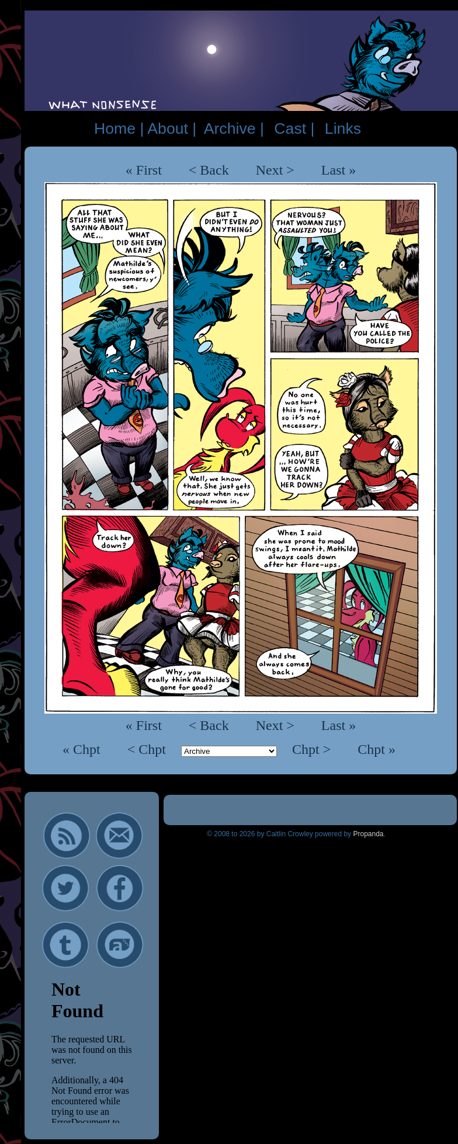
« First (144, 170)
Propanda (368, 834)
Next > (275, 170)
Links (343, 128)
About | (171, 128)
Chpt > (313, 749)
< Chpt (148, 749)
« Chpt (83, 749)
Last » (338, 170)
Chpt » (376, 749)
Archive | (234, 128)
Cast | (294, 128)
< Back (209, 170)
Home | (119, 128)
